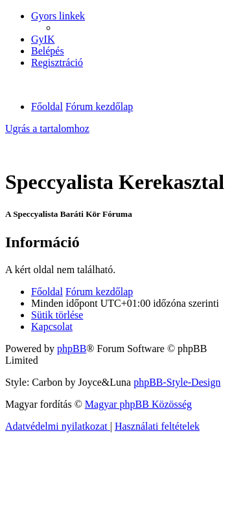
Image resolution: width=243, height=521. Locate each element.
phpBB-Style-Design (176, 382)
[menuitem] (42, 39)
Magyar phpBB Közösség (138, 404)
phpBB (71, 348)
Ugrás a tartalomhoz (47, 128)
